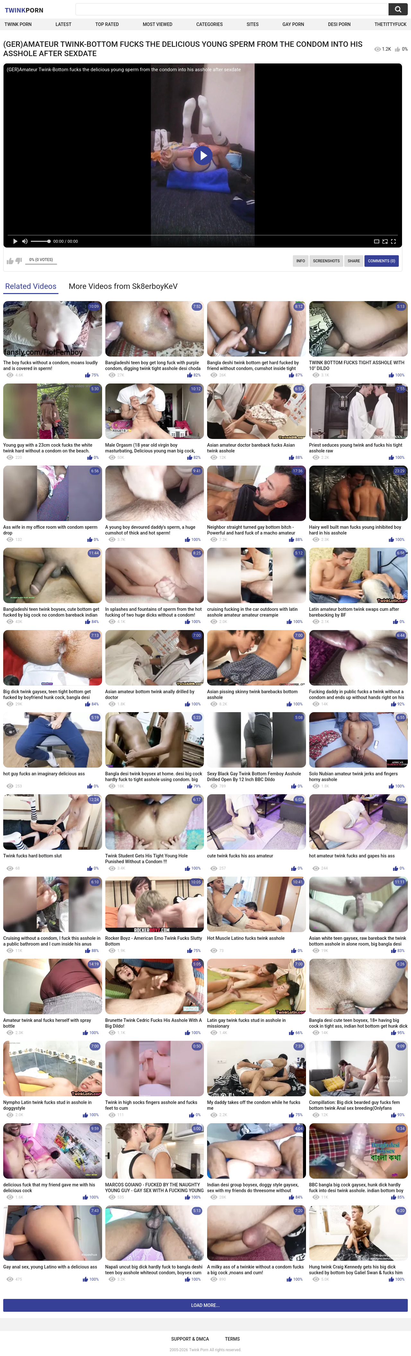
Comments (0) (381, 261)
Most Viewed (157, 24)
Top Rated (107, 24)
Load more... (205, 1305)
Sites (252, 24)
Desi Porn (339, 24)
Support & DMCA (190, 1339)
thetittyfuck (390, 24)
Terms (232, 1339)
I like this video (10, 261)
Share (354, 261)
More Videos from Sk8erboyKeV (123, 286)
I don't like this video (18, 261)
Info (300, 261)
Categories (209, 24)
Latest (64, 24)
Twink (24, 9)
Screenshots (326, 261)
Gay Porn (293, 24)
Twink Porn (18, 24)
